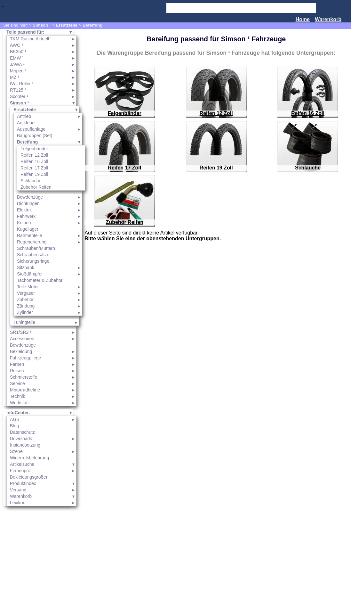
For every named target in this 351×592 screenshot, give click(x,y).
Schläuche (30, 180)
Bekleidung (21, 351)
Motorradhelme (25, 389)
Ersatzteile (66, 25)
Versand (18, 489)
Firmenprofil (22, 470)
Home (303, 19)
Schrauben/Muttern (36, 248)
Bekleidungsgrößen (29, 477)
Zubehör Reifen (36, 187)
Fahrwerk (26, 216)
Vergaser (26, 293)
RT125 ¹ (18, 90)
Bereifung (92, 25)
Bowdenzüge (30, 197)
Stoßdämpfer (30, 273)
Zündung (26, 305)
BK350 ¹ (18, 51)
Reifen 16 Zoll (34, 161)
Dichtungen (28, 203)
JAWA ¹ (17, 64)
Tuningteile (24, 322)
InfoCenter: (18, 412)
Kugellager (27, 229)
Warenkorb (328, 19)
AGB (15, 419)
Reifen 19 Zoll (34, 174)
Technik (17, 396)
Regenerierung (32, 241)
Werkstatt (19, 402)
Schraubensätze (33, 254)
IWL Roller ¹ (21, 83)
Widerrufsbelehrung (29, 457)
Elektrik (24, 209)
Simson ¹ (42, 25)
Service (17, 383)
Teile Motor (28, 286)
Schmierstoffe (23, 377)
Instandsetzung (25, 445)
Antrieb (24, 116)
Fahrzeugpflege (25, 357)
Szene (16, 451)
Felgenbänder (34, 148)
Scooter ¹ (19, 96)
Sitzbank (25, 267)
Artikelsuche (22, 464)
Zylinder (25, 312)
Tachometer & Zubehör (39, 280)
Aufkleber (26, 122)
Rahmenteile (29, 235)
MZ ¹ (14, 77)
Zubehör (25, 299)
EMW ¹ (17, 58)
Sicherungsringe (33, 261)
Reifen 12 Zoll (34, 155)
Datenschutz (22, 432)
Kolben (24, 222)
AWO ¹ (16, 45)
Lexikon (17, 502)
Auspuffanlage (31, 129)
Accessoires (22, 338)
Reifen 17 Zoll (34, 167)
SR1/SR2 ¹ (20, 332)
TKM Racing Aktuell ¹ (31, 38)
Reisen (17, 370)
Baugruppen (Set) (34, 135)
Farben (17, 364)
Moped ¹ (18, 70)
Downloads (21, 438)
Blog (14, 425)
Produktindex (23, 483)
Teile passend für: (25, 32)
